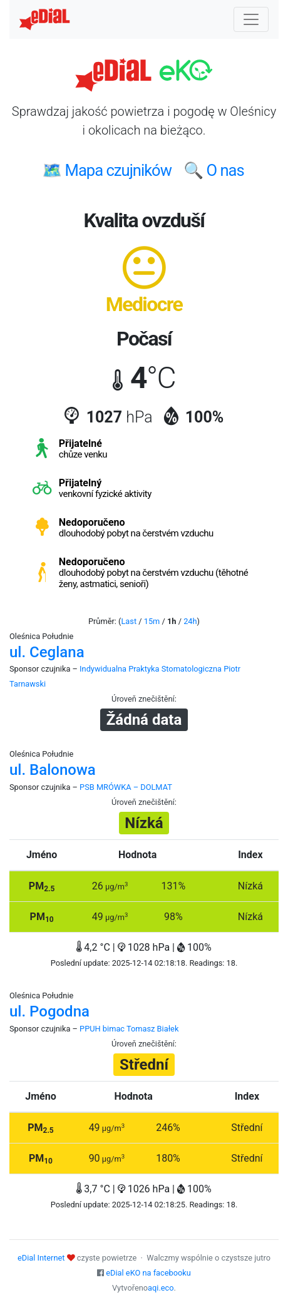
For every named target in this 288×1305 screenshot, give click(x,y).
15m (152, 621)
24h (190, 621)
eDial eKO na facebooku (148, 1272)
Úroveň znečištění (143, 699)
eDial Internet (41, 1257)
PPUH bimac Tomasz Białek (129, 1028)
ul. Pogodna (49, 1011)
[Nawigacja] (251, 19)
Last (128, 621)
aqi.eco (161, 1287)
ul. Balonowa (52, 770)
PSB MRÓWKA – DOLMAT (126, 787)
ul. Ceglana (47, 652)
